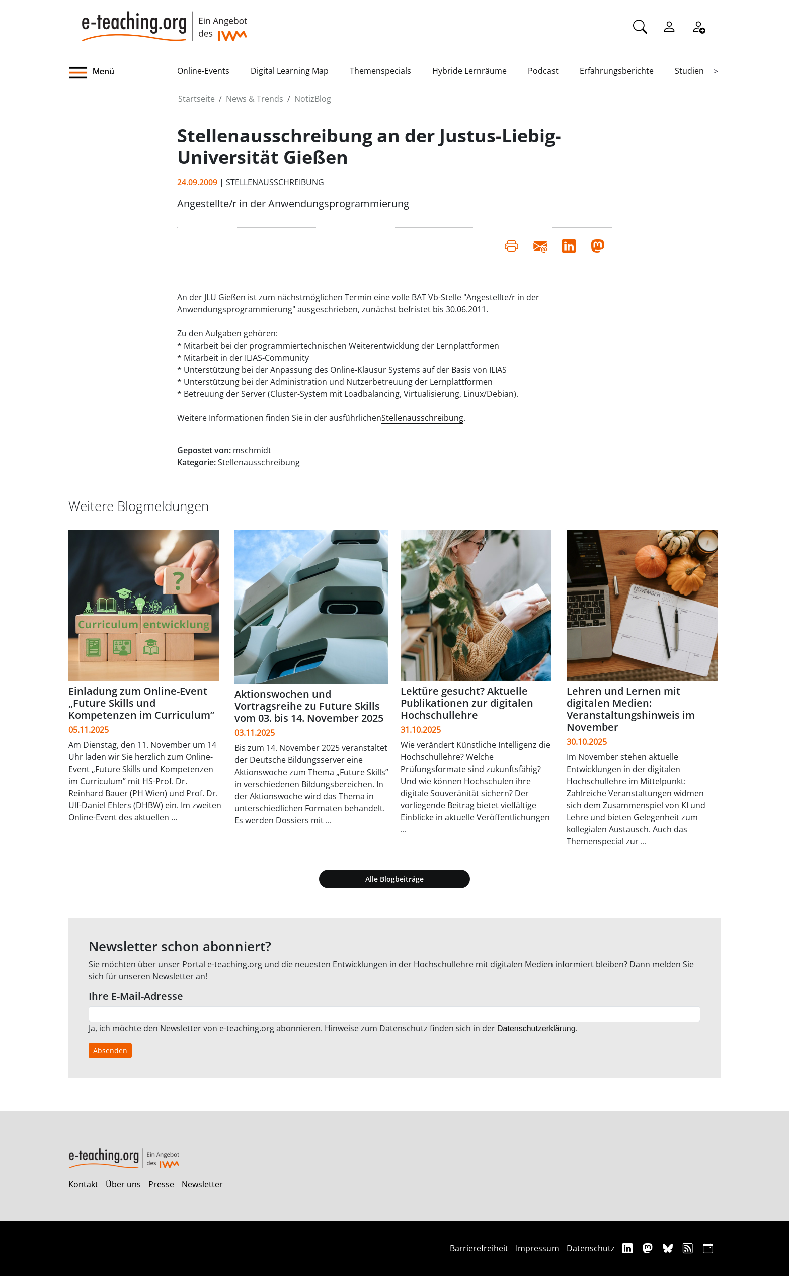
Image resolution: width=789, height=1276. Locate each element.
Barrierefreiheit (479, 1248)
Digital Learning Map (290, 70)
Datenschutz (591, 1248)
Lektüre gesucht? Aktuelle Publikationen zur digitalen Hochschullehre (467, 703)
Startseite (196, 98)
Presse (161, 1184)
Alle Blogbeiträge (394, 879)
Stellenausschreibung (422, 417)
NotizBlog (312, 98)
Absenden (110, 1050)
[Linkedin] (628, 1248)
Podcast (543, 70)
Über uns (123, 1184)
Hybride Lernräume (469, 70)
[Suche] (640, 25)
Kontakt (83, 1184)
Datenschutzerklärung (536, 1028)
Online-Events (203, 70)
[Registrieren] (698, 25)
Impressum (537, 1248)
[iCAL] (708, 1248)
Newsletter (202, 1184)
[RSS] (689, 1248)
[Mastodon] (649, 1248)
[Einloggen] (669, 25)
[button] (122, 72)
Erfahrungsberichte (617, 70)
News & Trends (254, 98)
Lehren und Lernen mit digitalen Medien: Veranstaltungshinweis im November (631, 709)
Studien (689, 70)
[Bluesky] (669, 1248)
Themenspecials (380, 70)
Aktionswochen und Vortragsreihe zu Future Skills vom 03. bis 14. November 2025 (308, 706)
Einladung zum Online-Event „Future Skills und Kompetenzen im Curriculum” (141, 703)
